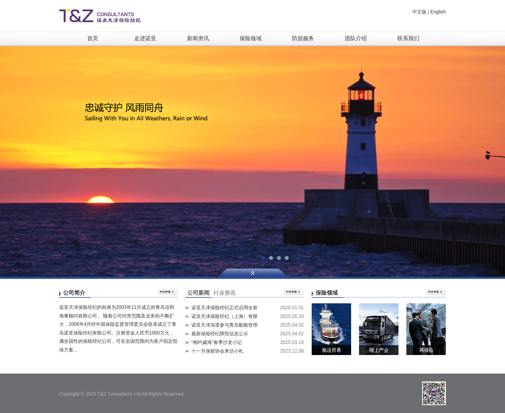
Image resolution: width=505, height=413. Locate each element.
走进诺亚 (145, 38)
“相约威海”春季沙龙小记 (216, 342)
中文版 (419, 12)
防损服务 (303, 38)
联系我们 (408, 38)
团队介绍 (356, 38)
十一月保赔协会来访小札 (217, 351)
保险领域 (250, 38)
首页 (92, 38)
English (438, 12)
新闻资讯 (198, 38)
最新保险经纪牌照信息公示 (219, 333)
